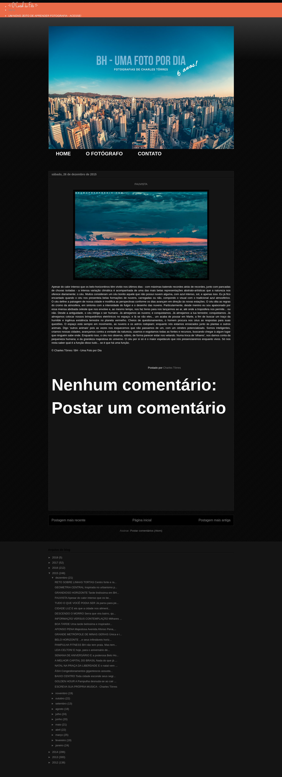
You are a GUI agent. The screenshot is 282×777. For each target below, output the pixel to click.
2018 (55, 557)
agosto (59, 708)
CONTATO (150, 153)
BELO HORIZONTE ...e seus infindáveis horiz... (83, 639)
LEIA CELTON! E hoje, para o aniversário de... (82, 650)
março (59, 734)
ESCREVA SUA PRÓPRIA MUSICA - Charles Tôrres (86, 686)
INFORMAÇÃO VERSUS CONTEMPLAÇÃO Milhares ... (88, 618)
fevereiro (61, 740)
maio (58, 724)
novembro (61, 693)
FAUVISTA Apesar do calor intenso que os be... (83, 597)
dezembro (61, 577)
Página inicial (141, 520)
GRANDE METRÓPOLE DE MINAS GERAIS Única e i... (88, 634)
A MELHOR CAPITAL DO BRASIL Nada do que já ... (86, 660)
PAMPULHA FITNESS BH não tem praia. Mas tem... (86, 644)
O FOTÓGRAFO (104, 153)
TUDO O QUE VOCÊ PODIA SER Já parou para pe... (87, 603)
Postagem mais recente (69, 520)
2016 (55, 567)
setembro (61, 703)
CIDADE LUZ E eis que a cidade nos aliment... (82, 608)
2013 (55, 757)
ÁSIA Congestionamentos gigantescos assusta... (84, 671)
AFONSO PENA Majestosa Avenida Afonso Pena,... (85, 629)
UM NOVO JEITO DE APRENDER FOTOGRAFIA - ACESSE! (44, 15)
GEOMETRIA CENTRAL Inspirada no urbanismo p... (86, 587)
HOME (63, 153)
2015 (55, 573)
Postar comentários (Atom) (146, 530)
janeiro (59, 745)
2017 (55, 562)
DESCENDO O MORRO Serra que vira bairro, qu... (85, 613)
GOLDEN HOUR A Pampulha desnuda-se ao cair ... (85, 681)
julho (58, 714)
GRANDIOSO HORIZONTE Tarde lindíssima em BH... (87, 592)
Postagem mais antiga (214, 520)
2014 (55, 752)
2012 (55, 762)
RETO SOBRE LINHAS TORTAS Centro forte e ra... (86, 582)
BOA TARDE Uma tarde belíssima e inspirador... (83, 624)
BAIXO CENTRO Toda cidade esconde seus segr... (85, 676)
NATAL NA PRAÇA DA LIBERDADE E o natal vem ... (86, 665)
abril (58, 729)
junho (59, 719)
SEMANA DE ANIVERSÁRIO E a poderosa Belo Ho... (87, 655)
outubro (60, 698)
